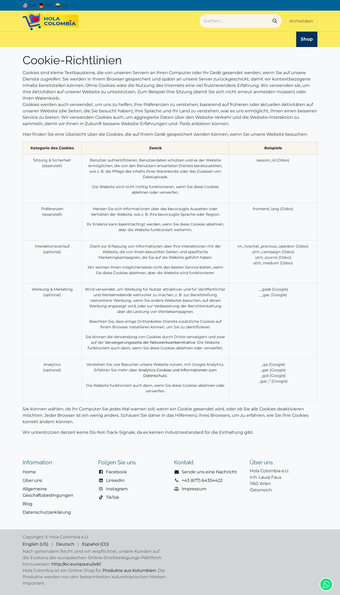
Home (29, 471)
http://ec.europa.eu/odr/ (76, 564)
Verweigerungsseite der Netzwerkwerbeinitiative (150, 342)
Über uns (32, 480)
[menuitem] (29, 5)
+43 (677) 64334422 (202, 480)
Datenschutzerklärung (47, 512)
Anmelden (301, 21)
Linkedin (115, 480)
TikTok (112, 497)
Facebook (116, 471)
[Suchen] (275, 21)
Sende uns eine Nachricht (209, 471)
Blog (27, 503)
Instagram (117, 488)
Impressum (194, 488)
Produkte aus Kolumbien (129, 570)
